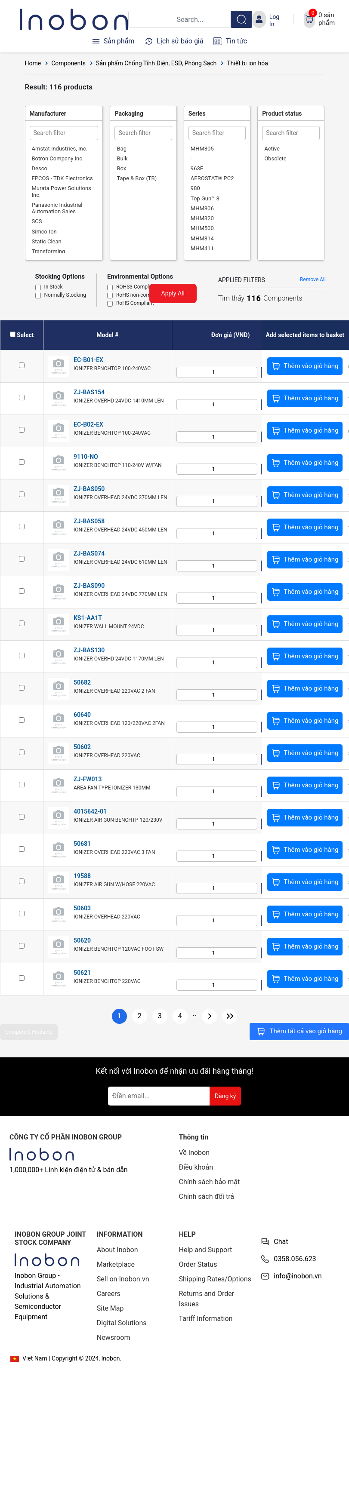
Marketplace (116, 1264)
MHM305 (202, 148)
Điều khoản (196, 1167)
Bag (121, 148)
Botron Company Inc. (58, 158)
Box (121, 168)
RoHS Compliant (135, 303)
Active (272, 148)
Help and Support (205, 1250)
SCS (37, 221)
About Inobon (117, 1250)
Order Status (198, 1264)
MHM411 (202, 248)
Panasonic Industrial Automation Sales (57, 208)
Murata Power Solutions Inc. (61, 191)
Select (25, 335)
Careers (108, 1294)
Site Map (110, 1308)
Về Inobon (194, 1153)
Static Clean (47, 241)
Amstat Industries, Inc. (59, 148)
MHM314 (202, 238)
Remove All (313, 279)
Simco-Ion (44, 231)
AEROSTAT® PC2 (212, 178)
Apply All (173, 293)
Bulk (122, 158)
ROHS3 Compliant (137, 287)
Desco (39, 168)
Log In (274, 20)
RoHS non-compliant (140, 295)
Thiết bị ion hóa (247, 63)
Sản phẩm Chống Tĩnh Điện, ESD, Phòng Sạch (156, 63)
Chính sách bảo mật (209, 1182)
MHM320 (202, 218)
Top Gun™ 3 (205, 198)
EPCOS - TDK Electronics (62, 178)
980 (195, 188)
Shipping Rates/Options (215, 1279)
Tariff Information (206, 1319)
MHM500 (202, 228)
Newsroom (113, 1337)
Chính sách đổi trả (207, 1196)
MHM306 (202, 208)
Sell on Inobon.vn (123, 1279)
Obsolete (275, 158)
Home (33, 63)
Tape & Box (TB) (137, 178)
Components (68, 63)
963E (197, 168)
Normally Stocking (65, 295)
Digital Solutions (122, 1323)
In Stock (53, 287)
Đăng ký (225, 1096)
